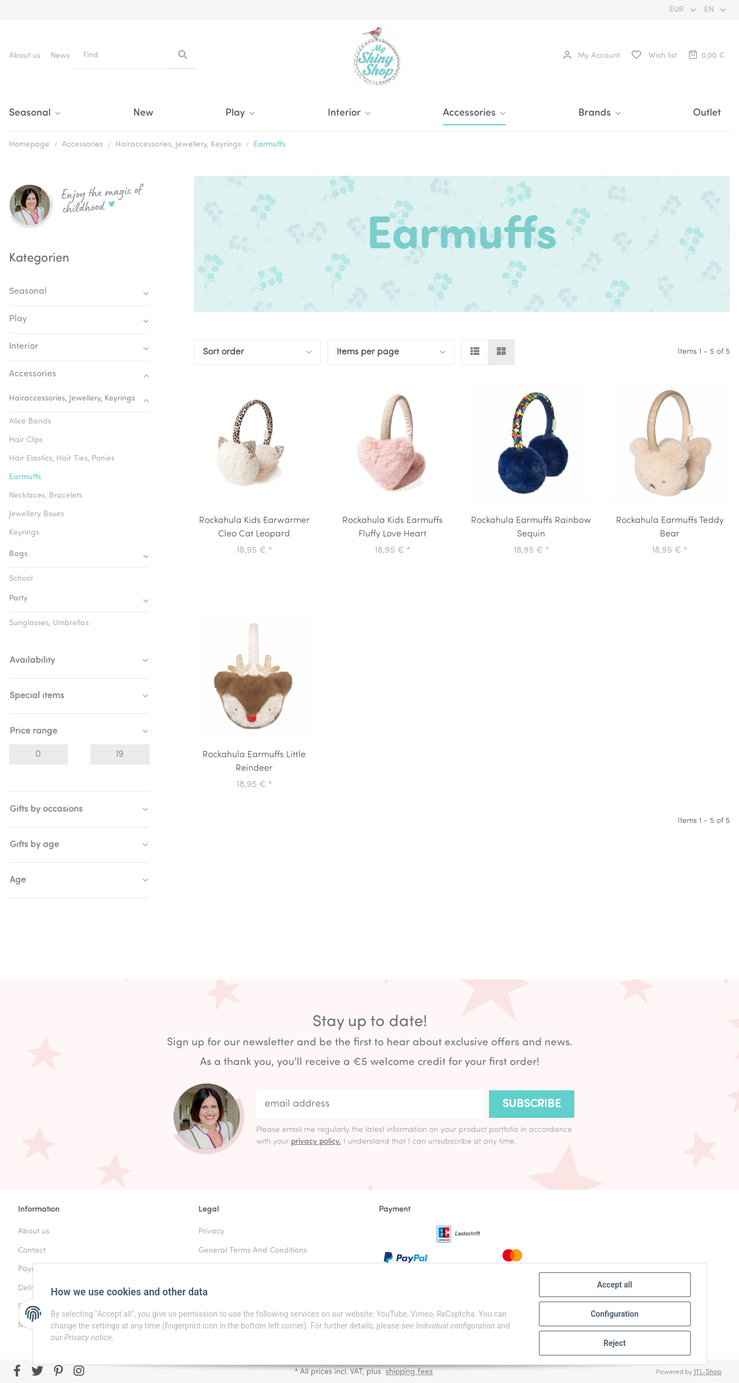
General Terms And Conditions (252, 1250)
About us (24, 56)
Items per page (368, 352)
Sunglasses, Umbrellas (49, 623)
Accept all (614, 1284)
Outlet (707, 113)
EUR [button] (677, 10)
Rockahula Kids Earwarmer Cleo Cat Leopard (254, 527)
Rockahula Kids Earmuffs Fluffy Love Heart (392, 527)
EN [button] (710, 10)
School (21, 579)
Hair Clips (26, 440)
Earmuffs (25, 477)
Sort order (223, 352)
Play (18, 319)
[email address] (370, 1104)
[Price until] (119, 754)
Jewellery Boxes (36, 514)
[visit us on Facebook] (17, 1372)
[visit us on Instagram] (79, 1372)
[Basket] (706, 56)
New (143, 113)
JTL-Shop (708, 1372)
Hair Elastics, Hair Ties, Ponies (62, 458)
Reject (615, 1343)
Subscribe (531, 1104)
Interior (23, 346)
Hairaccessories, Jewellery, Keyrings (72, 398)
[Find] (122, 55)
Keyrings (24, 533)
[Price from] (38, 754)
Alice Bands (30, 421)
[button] (591, 56)
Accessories (32, 374)
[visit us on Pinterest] (58, 1372)
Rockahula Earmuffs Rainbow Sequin (531, 527)
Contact (32, 1250)
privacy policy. (316, 1142)
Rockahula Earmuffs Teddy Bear (670, 527)
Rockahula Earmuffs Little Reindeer (254, 761)
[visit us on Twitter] (38, 1372)
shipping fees (409, 1372)
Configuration (614, 1313)
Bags (18, 554)
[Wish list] (653, 56)
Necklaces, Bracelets (45, 496)
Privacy (211, 1231)
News (60, 56)
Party (18, 598)
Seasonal (28, 291)
